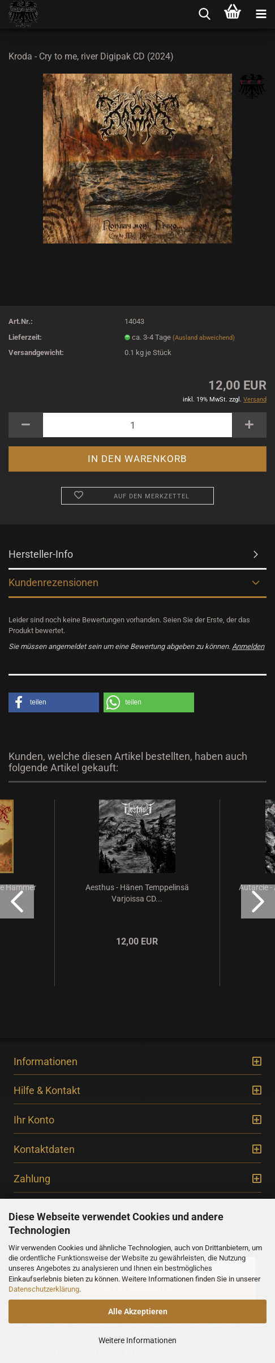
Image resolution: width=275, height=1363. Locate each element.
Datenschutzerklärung (43, 1289)
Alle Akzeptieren (137, 1311)
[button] (53, 702)
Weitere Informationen (137, 1340)
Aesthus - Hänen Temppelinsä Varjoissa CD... (137, 893)
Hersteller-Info (40, 554)
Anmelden (248, 646)
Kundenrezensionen (53, 582)
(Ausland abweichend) (204, 337)
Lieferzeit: (25, 337)
